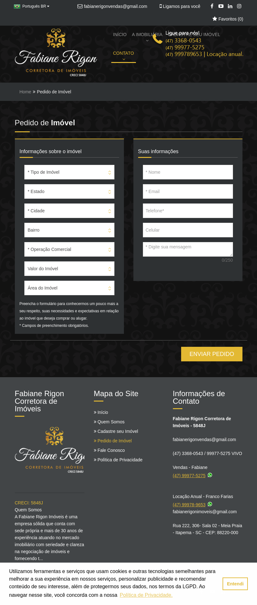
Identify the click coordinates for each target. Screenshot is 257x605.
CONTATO (123, 56)
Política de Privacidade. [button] (146, 595)
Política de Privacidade (118, 459)
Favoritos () (227, 19)
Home (25, 91)
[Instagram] (239, 6)
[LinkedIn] (230, 6)
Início (101, 412)
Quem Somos (109, 421)
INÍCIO (120, 34)
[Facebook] (212, 6)
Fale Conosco (109, 450)
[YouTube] (221, 6)
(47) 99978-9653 (193, 503)
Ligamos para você (180, 6)
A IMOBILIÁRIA (147, 37)
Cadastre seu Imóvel (116, 431)
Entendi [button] (235, 583)
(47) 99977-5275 (193, 474)
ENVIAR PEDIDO (211, 354)
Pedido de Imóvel (113, 440)
